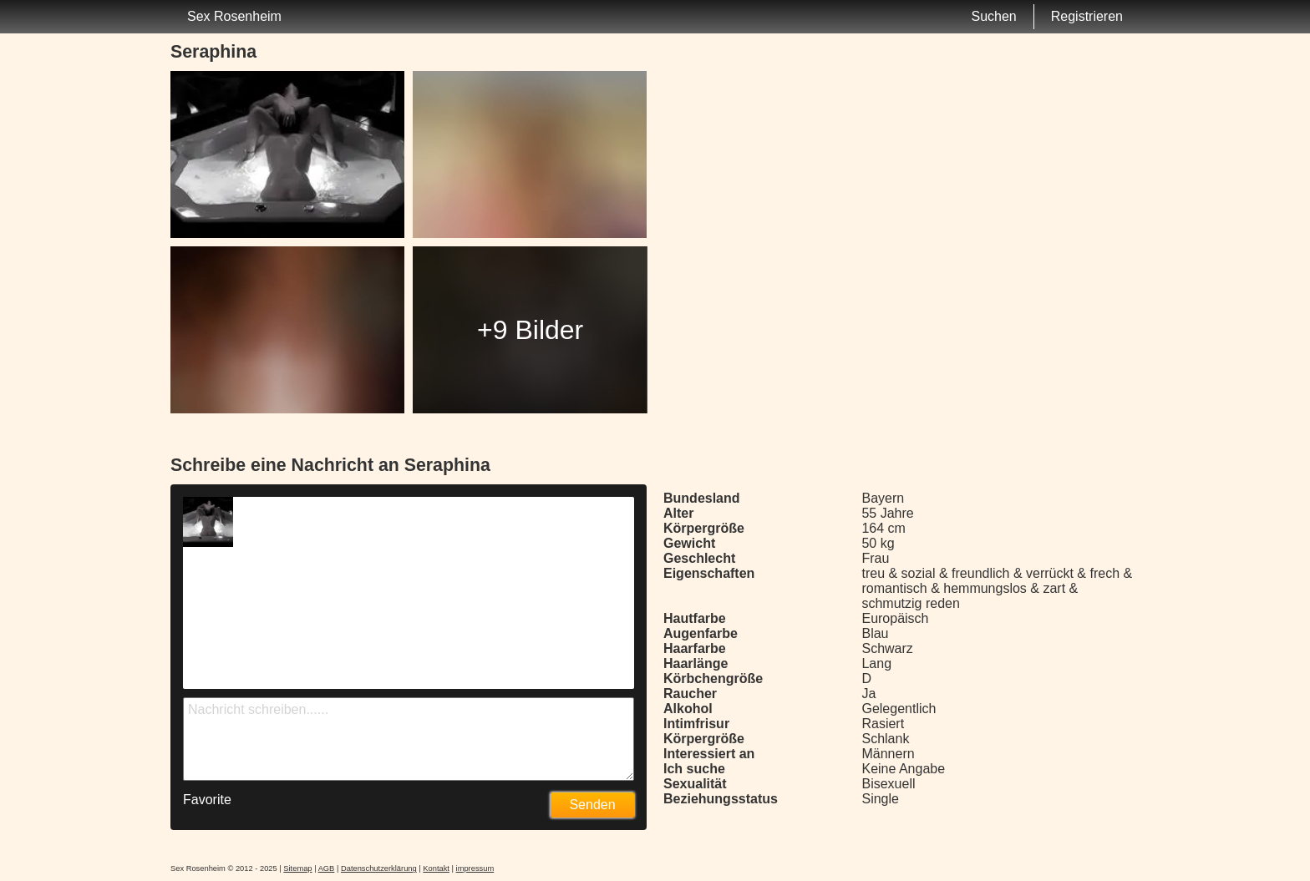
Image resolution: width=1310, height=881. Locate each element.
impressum (475, 868)
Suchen (993, 16)
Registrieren (1087, 16)
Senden (592, 804)
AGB (326, 868)
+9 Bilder (530, 330)
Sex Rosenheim (234, 16)
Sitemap (297, 868)
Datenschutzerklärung (379, 868)
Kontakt (436, 868)
